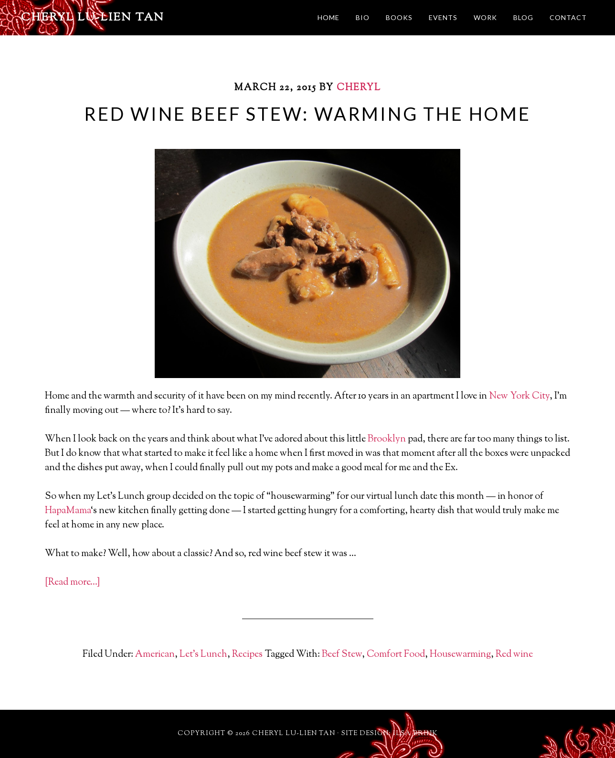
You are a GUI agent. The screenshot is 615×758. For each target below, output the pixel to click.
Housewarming (460, 655)
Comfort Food (396, 655)
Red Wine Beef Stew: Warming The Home (307, 114)
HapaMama (68, 511)
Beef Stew (342, 655)
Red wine (514, 655)
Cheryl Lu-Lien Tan (92, 18)
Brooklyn (387, 439)
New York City (519, 396)
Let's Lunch (203, 655)
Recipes (247, 655)
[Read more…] (72, 583)
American (155, 655)
